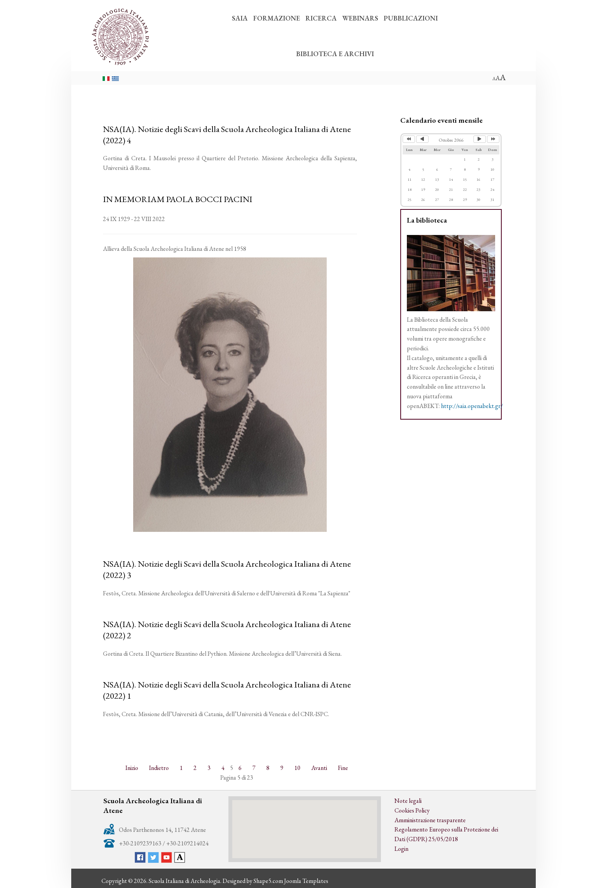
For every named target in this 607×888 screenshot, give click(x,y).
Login (401, 849)
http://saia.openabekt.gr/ (472, 406)
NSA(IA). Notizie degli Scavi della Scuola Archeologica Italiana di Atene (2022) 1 (227, 690)
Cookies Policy (412, 810)
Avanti (319, 768)
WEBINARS (360, 18)
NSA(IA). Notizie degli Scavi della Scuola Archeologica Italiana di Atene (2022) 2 (227, 629)
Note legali (408, 801)
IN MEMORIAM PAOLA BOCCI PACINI (177, 199)
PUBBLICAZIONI (411, 18)
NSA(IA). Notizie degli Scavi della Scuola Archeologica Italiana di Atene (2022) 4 (227, 134)
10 (297, 768)
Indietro (159, 768)
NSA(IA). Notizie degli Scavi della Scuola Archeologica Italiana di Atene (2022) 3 (227, 569)
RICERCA (321, 18)
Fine (343, 768)
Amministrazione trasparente (430, 820)
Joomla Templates (306, 881)
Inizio (131, 768)
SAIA (240, 18)
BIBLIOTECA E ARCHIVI (335, 53)
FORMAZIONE (276, 18)
